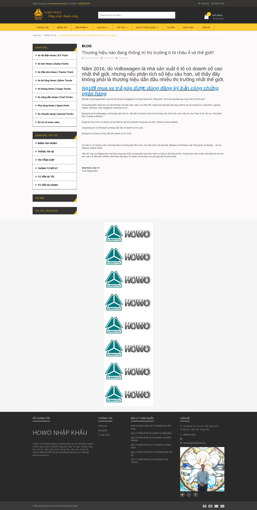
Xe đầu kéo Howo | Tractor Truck (55, 72)
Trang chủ (37, 35)
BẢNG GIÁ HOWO (47, 143)
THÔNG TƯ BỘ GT (48, 168)
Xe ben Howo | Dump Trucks (53, 63)
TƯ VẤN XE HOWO (48, 185)
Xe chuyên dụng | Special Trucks (55, 114)
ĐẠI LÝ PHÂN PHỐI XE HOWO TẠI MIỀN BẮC (151, 433)
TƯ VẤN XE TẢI (46, 176)
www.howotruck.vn (59, 3)
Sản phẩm (102, 430)
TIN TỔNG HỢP (46, 160)
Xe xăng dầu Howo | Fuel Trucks (55, 97)
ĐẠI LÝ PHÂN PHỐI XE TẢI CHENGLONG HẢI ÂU (151, 453)
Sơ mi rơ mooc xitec (49, 122)
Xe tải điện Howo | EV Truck (53, 55)
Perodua (184, 145)
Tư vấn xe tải (104, 435)
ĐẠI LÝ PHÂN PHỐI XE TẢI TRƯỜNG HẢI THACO (149, 460)
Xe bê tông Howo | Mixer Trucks (55, 80)
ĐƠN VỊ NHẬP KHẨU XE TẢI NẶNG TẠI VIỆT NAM (151, 427)
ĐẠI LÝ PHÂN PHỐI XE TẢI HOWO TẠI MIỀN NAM (151, 446)
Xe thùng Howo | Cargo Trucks (54, 89)
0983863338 (84, 3)
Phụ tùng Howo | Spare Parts (53, 105)
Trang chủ (102, 426)
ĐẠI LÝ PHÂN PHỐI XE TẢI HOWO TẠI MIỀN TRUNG (151, 439)
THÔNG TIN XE (49, 35)
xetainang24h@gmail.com (194, 443)
